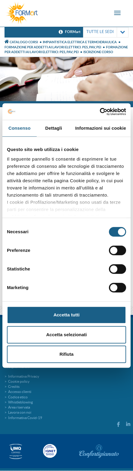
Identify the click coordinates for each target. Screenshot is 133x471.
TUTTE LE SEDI (105, 32)
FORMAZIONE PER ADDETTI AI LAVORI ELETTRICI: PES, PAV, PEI (53, 47)
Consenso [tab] (19, 128)
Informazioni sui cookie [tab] (100, 128)
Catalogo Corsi (24, 42)
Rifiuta (67, 354)
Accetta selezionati (66, 334)
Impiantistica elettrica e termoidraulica (80, 42)
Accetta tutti (67, 314)
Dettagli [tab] (53, 128)
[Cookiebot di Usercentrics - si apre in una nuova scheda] (99, 112)
